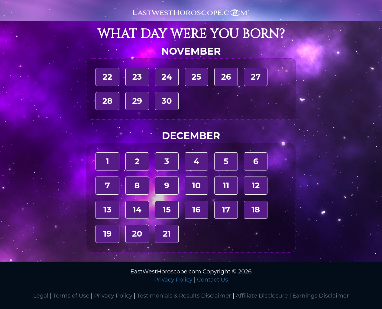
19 (107, 234)
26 (226, 77)
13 (107, 210)
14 (137, 210)
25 (196, 77)
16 (196, 210)
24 (167, 77)
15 (167, 210)
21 (167, 234)
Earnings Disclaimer (320, 295)
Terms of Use (71, 295)
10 (196, 185)
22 (107, 77)
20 (137, 234)
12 (256, 185)
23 (137, 77)
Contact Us (212, 279)
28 (107, 101)
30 (167, 101)
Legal (40, 295)
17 (226, 210)
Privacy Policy (173, 279)
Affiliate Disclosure (262, 295)
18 (255, 210)
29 (137, 101)
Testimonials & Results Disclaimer (184, 295)
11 (226, 185)
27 (256, 77)
